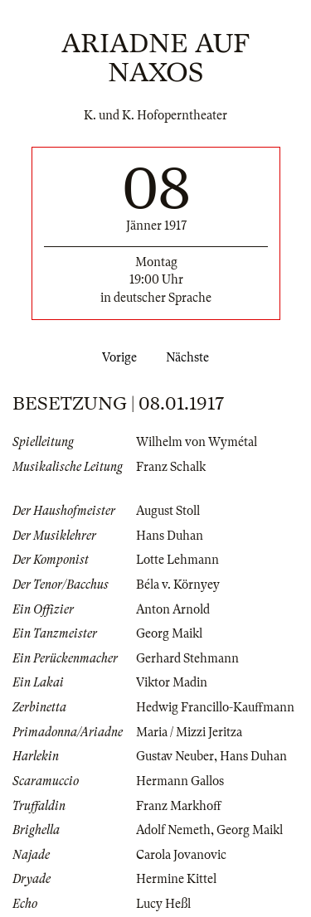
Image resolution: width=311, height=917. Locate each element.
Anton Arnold (173, 609)
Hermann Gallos (180, 781)
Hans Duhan (169, 535)
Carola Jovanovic (181, 854)
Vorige (116, 357)
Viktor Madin (171, 682)
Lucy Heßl (163, 903)
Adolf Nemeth (173, 830)
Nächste (191, 357)
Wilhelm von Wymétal (196, 442)
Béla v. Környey (178, 584)
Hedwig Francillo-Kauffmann (215, 707)
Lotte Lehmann (177, 559)
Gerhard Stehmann (187, 658)
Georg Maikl (169, 633)
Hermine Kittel (176, 878)
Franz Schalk (171, 466)
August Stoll (168, 510)
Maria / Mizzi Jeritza (189, 732)
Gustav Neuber (175, 756)
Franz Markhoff (178, 806)
